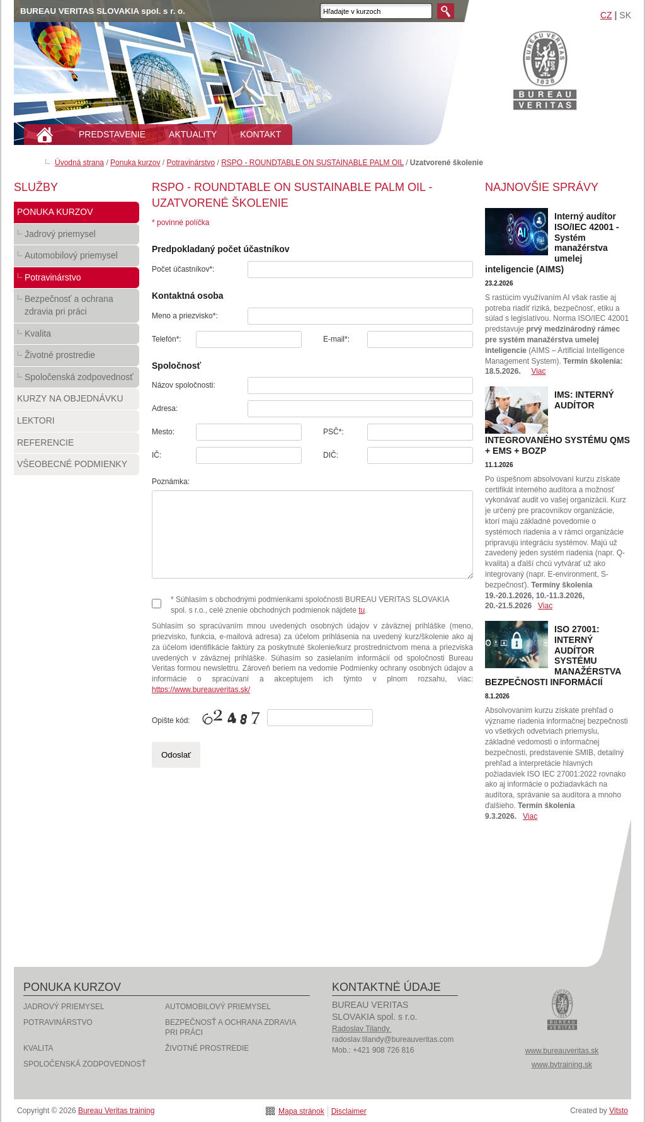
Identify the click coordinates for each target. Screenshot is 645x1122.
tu (361, 610)
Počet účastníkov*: (183, 269)
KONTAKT (260, 134)
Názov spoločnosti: (183, 385)
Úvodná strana (79, 162)
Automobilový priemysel (76, 258)
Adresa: (165, 408)
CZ (606, 15)
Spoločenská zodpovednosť (76, 380)
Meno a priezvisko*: (185, 315)
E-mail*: (336, 339)
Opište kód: (171, 720)
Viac (538, 371)
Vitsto (618, 1110)
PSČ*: (333, 431)
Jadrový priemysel (76, 237)
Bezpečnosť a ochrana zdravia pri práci (76, 308)
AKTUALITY (193, 134)
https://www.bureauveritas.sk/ (201, 689)
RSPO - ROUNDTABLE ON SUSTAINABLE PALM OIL (312, 162)
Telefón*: (166, 339)
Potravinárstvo (190, 162)
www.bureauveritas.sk (562, 1050)
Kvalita (76, 336)
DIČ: (330, 455)
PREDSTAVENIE (112, 134)
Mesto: (163, 431)
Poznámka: (171, 481)
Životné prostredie (76, 358)
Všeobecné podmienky (76, 467)
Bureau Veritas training (544, 69)
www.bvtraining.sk (562, 1064)
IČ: (156, 455)
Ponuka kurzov (135, 162)
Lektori (76, 423)
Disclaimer (349, 1111)
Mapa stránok (301, 1111)
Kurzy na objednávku (76, 401)
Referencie (76, 445)
